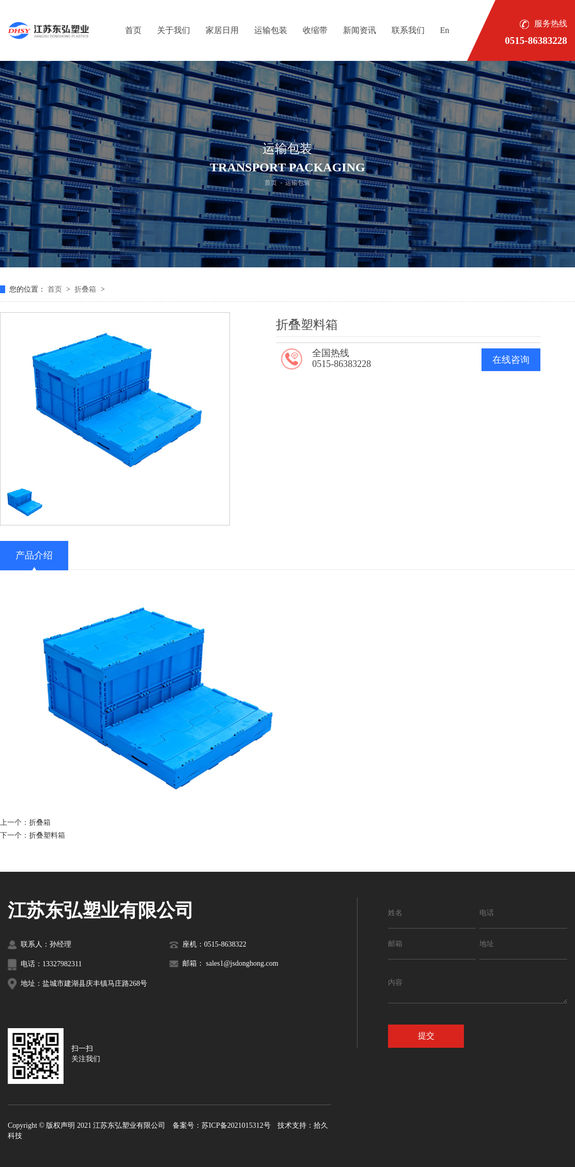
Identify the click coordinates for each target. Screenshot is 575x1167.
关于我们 (173, 30)
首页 (133, 30)
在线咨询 (511, 360)
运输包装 (270, 30)
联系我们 (408, 30)
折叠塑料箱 (47, 835)
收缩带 (315, 30)
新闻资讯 (359, 30)
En (444, 30)
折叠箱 (86, 289)
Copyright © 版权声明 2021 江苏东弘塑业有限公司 (86, 1125)
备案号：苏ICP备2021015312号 (222, 1125)
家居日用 (222, 30)
